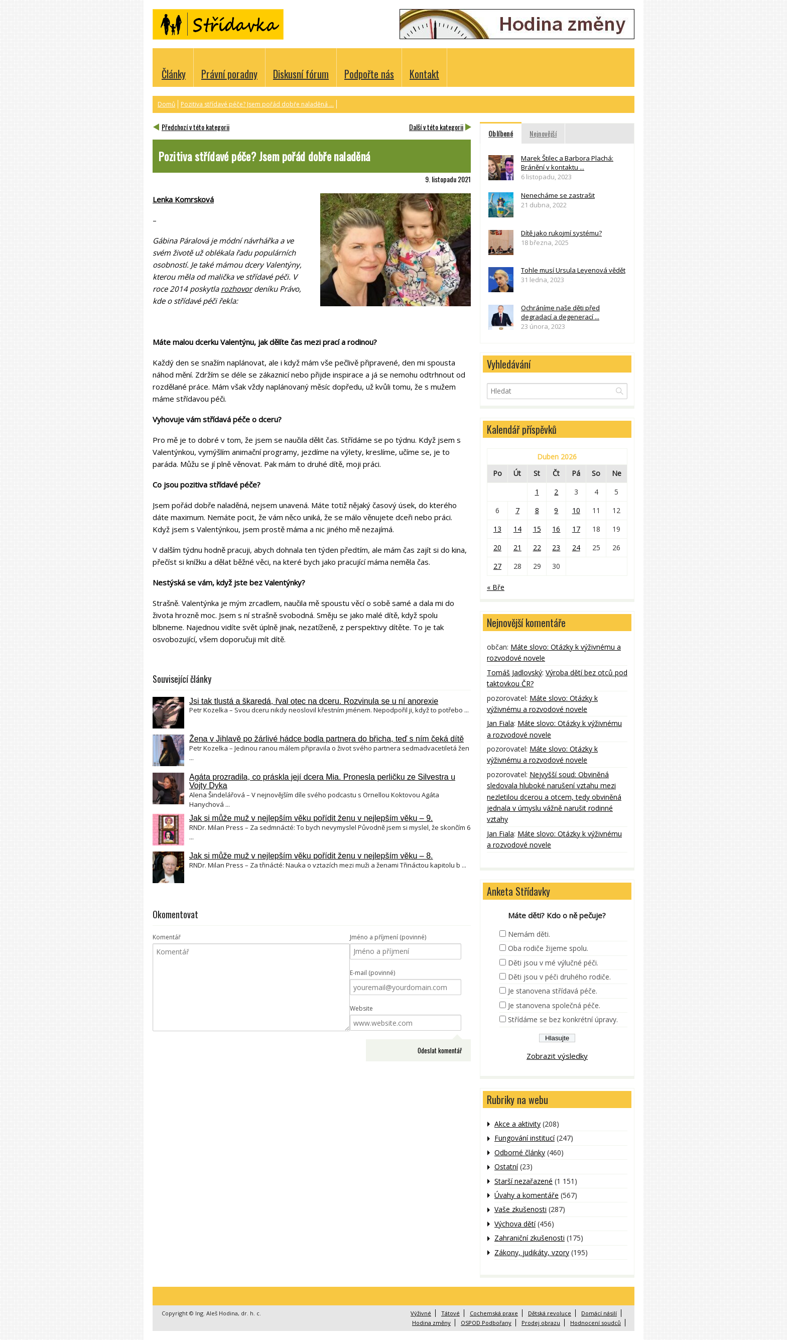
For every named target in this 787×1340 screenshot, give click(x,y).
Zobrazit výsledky (557, 1056)
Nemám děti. (529, 934)
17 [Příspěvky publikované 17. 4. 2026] (576, 529)
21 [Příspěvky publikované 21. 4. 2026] (517, 547)
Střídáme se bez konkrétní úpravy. (563, 1019)
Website (361, 1008)
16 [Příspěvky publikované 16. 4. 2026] (556, 529)
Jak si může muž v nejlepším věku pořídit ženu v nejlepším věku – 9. (311, 818)
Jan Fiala (500, 723)
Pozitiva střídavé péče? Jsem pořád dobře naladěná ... (257, 104)
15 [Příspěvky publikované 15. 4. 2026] (537, 529)
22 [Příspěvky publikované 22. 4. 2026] (537, 547)
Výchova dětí (515, 1224)
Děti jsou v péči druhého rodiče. (559, 977)
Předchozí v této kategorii (195, 126)
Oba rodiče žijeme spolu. (548, 948)
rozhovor (236, 289)
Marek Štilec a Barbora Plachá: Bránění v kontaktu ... (567, 163)
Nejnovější (543, 133)
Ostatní (506, 1166)
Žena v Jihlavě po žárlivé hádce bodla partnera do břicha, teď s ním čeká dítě (326, 739)
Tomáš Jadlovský (514, 672)
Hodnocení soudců (595, 1322)
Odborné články (519, 1152)
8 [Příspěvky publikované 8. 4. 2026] (537, 510)
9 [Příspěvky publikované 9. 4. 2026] (556, 510)
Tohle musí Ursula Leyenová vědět (573, 270)
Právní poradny (229, 73)
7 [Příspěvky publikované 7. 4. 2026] (517, 510)
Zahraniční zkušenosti (529, 1238)
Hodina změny (431, 1322)
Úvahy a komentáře (526, 1195)
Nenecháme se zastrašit (558, 195)
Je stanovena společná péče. (554, 1005)
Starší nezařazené (523, 1181)
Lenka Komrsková (183, 199)
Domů (166, 104)
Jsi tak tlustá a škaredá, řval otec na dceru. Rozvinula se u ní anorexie (313, 701)
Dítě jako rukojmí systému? (561, 232)
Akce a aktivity (517, 1124)
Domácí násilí (599, 1313)
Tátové (450, 1313)
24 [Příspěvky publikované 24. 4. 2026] (576, 547)
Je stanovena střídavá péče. (552, 991)
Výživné (421, 1313)
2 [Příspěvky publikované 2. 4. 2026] (556, 492)
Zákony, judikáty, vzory (531, 1252)
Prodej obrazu (540, 1322)
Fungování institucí (524, 1138)
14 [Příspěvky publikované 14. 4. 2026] (517, 529)
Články (174, 73)
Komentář (167, 937)
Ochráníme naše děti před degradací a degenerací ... (560, 312)
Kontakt (424, 73)
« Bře (495, 587)
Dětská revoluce (549, 1313)
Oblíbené (500, 133)
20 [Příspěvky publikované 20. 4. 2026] (497, 547)
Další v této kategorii (436, 126)
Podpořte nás (369, 73)
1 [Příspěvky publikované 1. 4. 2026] (537, 492)
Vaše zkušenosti (520, 1209)
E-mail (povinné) (372, 972)
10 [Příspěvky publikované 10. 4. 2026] (576, 510)
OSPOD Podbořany (486, 1322)
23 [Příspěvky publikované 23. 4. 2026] (556, 547)
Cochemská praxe (494, 1313)
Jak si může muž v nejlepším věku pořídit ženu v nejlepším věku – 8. (311, 855)
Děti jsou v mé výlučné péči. (553, 962)
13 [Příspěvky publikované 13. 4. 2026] (497, 529)
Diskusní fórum (301, 73)
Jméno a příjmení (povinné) (388, 937)
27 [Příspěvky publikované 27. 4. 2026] (497, 566)
